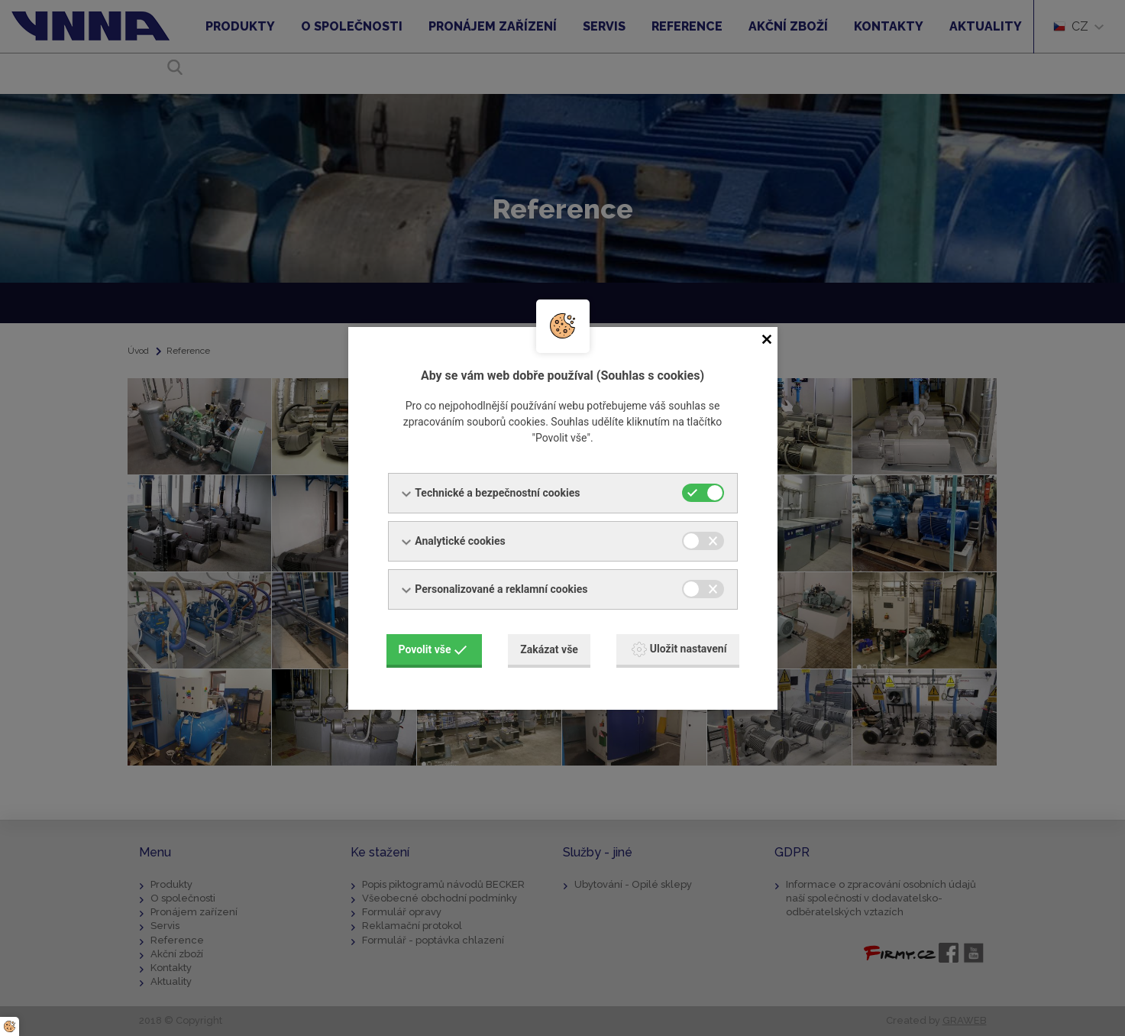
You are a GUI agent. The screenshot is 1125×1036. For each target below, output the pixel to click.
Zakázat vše (549, 649)
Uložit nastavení (679, 649)
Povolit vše (433, 649)
